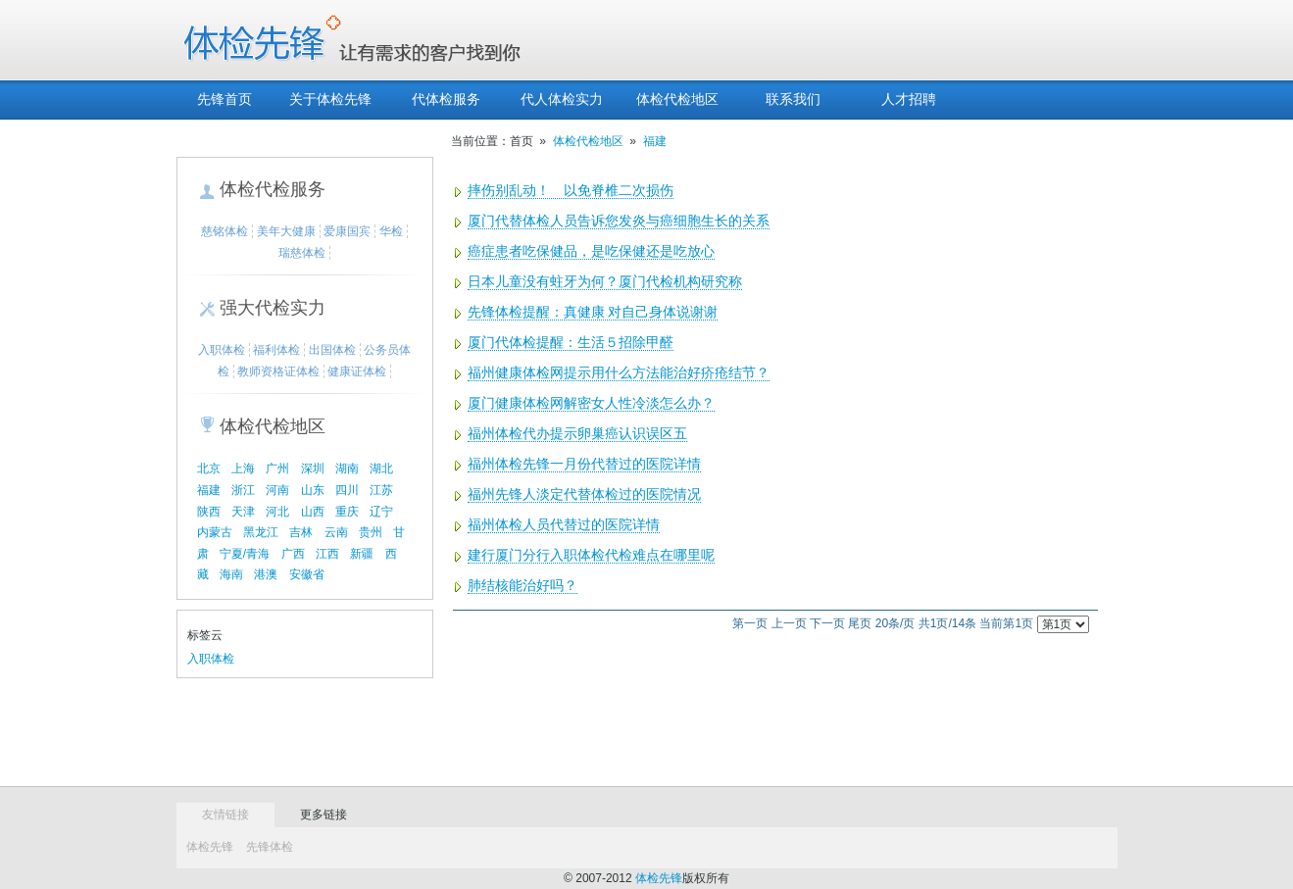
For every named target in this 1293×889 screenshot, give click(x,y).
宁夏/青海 (245, 554)
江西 (327, 554)
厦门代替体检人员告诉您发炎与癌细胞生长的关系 (619, 221)
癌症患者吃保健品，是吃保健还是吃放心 (591, 251)
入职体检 (221, 350)
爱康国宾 (347, 231)
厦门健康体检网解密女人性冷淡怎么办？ (591, 403)
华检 (391, 231)
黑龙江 (260, 532)
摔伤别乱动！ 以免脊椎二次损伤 (570, 190)
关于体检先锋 (330, 99)
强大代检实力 (272, 308)
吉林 (301, 532)
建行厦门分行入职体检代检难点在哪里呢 (591, 555)
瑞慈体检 (301, 253)
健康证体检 (356, 371)
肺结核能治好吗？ (522, 585)
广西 (293, 554)
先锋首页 (224, 99)
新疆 (361, 554)
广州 (277, 468)
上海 (243, 468)
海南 (231, 574)
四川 (347, 490)
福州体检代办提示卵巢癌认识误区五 (577, 433)
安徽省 (306, 574)
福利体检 (276, 350)
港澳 (265, 574)
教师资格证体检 (278, 371)
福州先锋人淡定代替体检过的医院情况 (584, 494)
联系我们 (793, 99)
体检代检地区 (677, 99)
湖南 (347, 468)
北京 (209, 468)
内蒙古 (214, 532)
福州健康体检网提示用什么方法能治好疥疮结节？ (619, 373)
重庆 (347, 512)
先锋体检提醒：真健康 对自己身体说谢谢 (593, 312)
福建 (209, 490)
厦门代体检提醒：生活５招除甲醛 (570, 342)
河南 (277, 490)
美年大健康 (286, 231)
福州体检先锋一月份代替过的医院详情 (584, 464)
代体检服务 (446, 99)
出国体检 (332, 350)
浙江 (243, 490)
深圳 (312, 468)
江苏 (381, 490)
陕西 (209, 512)
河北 (277, 512)
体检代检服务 (272, 189)
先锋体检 (269, 847)
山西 (312, 512)
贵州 (370, 532)
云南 (336, 532)
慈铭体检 (224, 231)
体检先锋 (209, 847)
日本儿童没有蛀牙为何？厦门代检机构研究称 (605, 281)
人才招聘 (908, 99)
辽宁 (381, 512)
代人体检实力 (562, 99)
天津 (243, 512)
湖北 (381, 468)
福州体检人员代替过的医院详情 (564, 525)
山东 (312, 490)
